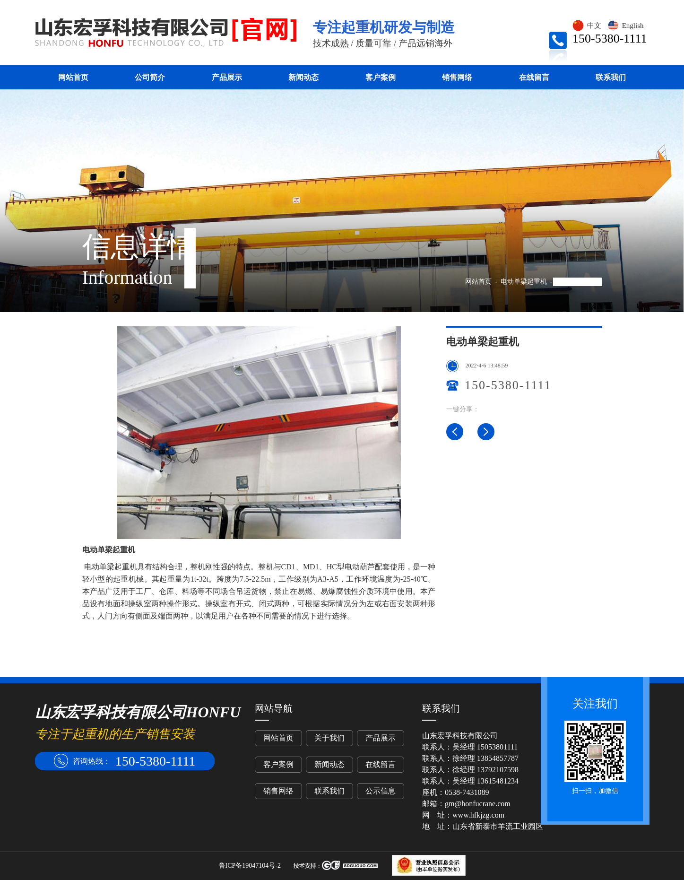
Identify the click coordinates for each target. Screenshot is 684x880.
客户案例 (380, 77)
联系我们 (611, 77)
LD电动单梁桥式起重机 (485, 431)
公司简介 (150, 77)
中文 (586, 25)
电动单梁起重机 (524, 281)
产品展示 (227, 77)
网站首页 (73, 77)
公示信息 (380, 791)
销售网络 (457, 77)
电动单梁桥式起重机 (454, 431)
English (625, 25)
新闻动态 (303, 77)
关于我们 (329, 738)
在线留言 (534, 77)
